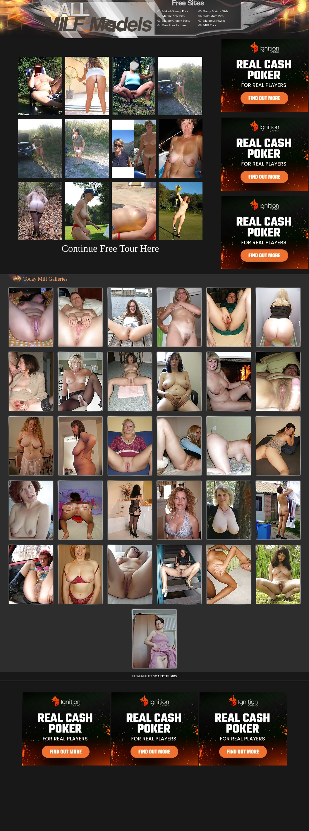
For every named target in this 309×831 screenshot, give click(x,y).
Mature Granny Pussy (176, 20)
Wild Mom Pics (213, 16)
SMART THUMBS (165, 676)
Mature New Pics (173, 16)
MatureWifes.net (214, 20)
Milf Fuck (209, 25)
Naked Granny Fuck (175, 11)
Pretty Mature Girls (216, 11)
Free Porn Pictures (174, 25)
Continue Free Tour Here (110, 248)
